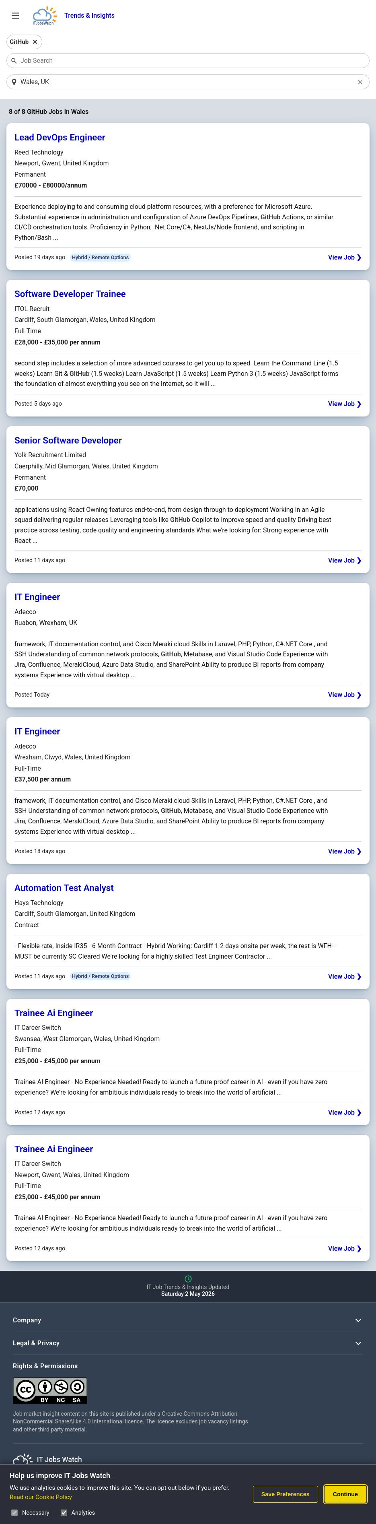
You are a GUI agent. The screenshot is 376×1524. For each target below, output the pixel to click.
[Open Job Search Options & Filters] (15, 16)
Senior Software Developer (68, 440)
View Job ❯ (345, 258)
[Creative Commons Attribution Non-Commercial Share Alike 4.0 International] (133, 1387)
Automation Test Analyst (64, 888)
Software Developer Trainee (70, 294)
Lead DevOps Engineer (59, 138)
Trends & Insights (89, 15)
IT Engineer (37, 597)
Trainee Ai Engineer (53, 1013)
